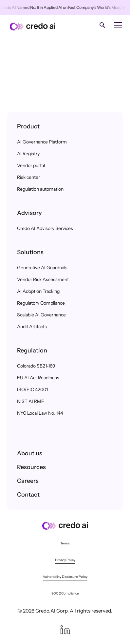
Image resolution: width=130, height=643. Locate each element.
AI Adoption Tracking (38, 291)
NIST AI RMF (30, 401)
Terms (65, 543)
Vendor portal (31, 165)
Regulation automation (40, 189)
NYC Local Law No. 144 (40, 413)
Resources (31, 467)
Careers (28, 480)
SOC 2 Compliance (65, 593)
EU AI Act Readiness (38, 378)
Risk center (28, 177)
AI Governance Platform (42, 142)
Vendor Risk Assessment (43, 279)
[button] (116, 25)
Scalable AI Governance (41, 315)
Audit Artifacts (32, 327)
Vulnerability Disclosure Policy (65, 577)
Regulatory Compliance (41, 303)
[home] (31, 25)
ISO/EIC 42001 (32, 389)
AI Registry (28, 154)
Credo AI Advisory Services (45, 228)
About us (29, 453)
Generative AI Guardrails (42, 268)
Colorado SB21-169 (36, 366)
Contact (28, 494)
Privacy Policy (65, 560)
